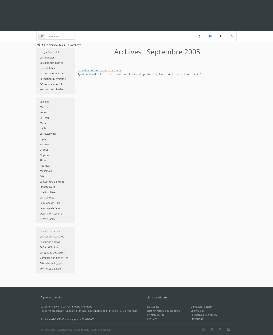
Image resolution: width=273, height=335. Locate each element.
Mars (43, 123)
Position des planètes (52, 89)
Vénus (43, 112)
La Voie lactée (48, 219)
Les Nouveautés (53, 45)
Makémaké (46, 171)
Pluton (43, 160)
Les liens (152, 319)
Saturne (44, 144)
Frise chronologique (51, 263)
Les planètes (47, 57)
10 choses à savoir (50, 268)
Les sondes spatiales (52, 236)
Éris (42, 176)
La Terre (44, 117)
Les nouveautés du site (204, 315)
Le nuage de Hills (50, 203)
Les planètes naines (51, 62)
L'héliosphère (48, 192)
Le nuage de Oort (50, 208)
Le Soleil (44, 101)
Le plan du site (156, 315)
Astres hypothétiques (52, 73)
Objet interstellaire (51, 213)
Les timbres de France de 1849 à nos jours (113, 310)
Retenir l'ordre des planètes (163, 310)
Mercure (45, 107)
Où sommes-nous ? (51, 84)
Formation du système (53, 78)
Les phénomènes (50, 231)
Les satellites (47, 68)
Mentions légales (101, 329)
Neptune (45, 155)
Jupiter (44, 139)
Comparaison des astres (54, 257)
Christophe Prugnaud (79, 306)
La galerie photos (50, 242)
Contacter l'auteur (201, 306)
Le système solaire (50, 52)
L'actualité (153, 306)
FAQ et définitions (50, 247)
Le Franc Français (76, 310)
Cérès (43, 128)
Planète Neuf (47, 187)
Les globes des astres (52, 252)
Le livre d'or (197, 310)
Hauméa (45, 165)
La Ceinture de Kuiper (52, 181)
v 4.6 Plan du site (88, 70)
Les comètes (47, 197)
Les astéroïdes (48, 133)
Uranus (44, 149)
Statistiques (198, 319)
